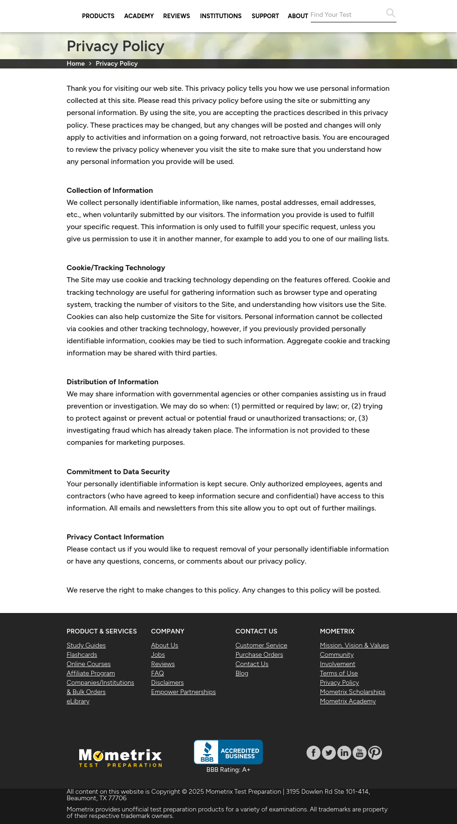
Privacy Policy (339, 683)
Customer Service (261, 645)
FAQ (157, 673)
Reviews (176, 16)
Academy (139, 16)
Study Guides (86, 645)
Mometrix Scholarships (352, 692)
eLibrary (78, 701)
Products (98, 16)
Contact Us (252, 664)
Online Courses (89, 664)
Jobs (158, 655)
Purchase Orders (259, 655)
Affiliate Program (91, 673)
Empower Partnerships (183, 692)
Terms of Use (339, 673)
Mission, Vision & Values (354, 645)
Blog (242, 673)
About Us (164, 645)
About (298, 16)
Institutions (221, 16)
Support (265, 16)
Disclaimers (167, 683)
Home (76, 64)
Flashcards (82, 655)
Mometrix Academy (348, 701)
